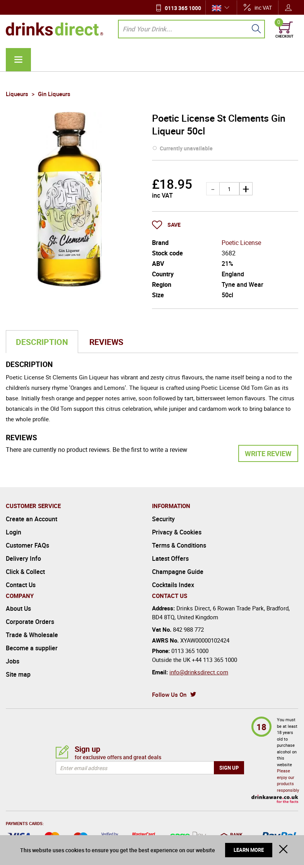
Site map (18, 674)
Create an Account (31, 519)
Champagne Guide (177, 571)
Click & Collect (25, 571)
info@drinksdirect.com (198, 672)
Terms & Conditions (179, 545)
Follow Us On (169, 694)
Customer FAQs (27, 545)
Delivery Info (23, 558)
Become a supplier (32, 648)
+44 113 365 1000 (214, 659)
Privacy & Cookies (177, 532)
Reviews (106, 341)
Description (42, 341)
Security (163, 519)
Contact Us (21, 585)
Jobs (12, 661)
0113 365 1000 (183, 8)
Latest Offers (170, 558)
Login (13, 532)
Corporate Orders (30, 621)
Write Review (268, 453)
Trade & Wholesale (32, 635)
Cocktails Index (173, 585)
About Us (18, 608)
